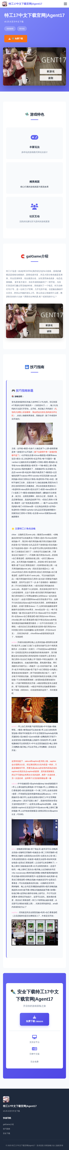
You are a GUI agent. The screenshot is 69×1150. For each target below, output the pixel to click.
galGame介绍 (8, 1124)
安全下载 (6, 1133)
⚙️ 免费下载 (16, 38)
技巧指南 (6, 1129)
